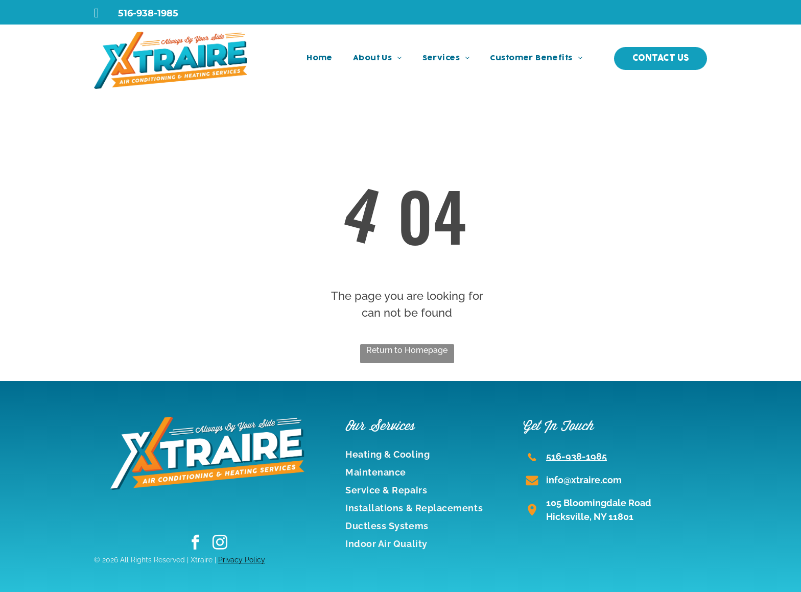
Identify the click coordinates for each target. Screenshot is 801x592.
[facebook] (195, 543)
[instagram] (220, 543)
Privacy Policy (241, 560)
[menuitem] (319, 58)
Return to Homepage (406, 350)
